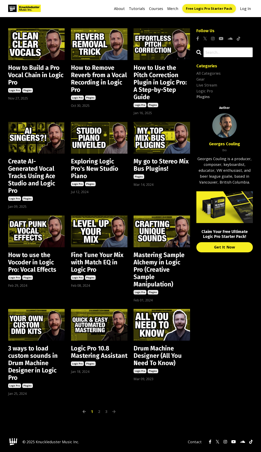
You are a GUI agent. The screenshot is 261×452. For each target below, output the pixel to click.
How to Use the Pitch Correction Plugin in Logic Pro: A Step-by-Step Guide (160, 82)
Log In (245, 8)
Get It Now (224, 247)
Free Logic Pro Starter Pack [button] (209, 8)
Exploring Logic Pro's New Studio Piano (94, 169)
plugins (27, 90)
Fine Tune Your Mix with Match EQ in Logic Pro (97, 262)
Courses (156, 8)
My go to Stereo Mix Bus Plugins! (161, 165)
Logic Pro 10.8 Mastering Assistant (99, 352)
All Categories (208, 73)
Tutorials (137, 8)
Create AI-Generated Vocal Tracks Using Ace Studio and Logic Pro (31, 176)
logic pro (14, 90)
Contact (195, 441)
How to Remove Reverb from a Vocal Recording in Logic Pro (99, 78)
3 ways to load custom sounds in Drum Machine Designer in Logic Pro (33, 363)
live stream (206, 85)
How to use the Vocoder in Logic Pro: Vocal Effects (32, 262)
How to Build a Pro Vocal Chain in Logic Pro (35, 75)
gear (200, 79)
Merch (172, 8)
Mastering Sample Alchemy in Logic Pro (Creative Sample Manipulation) (159, 269)
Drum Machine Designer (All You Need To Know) (158, 356)
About (119, 8)
